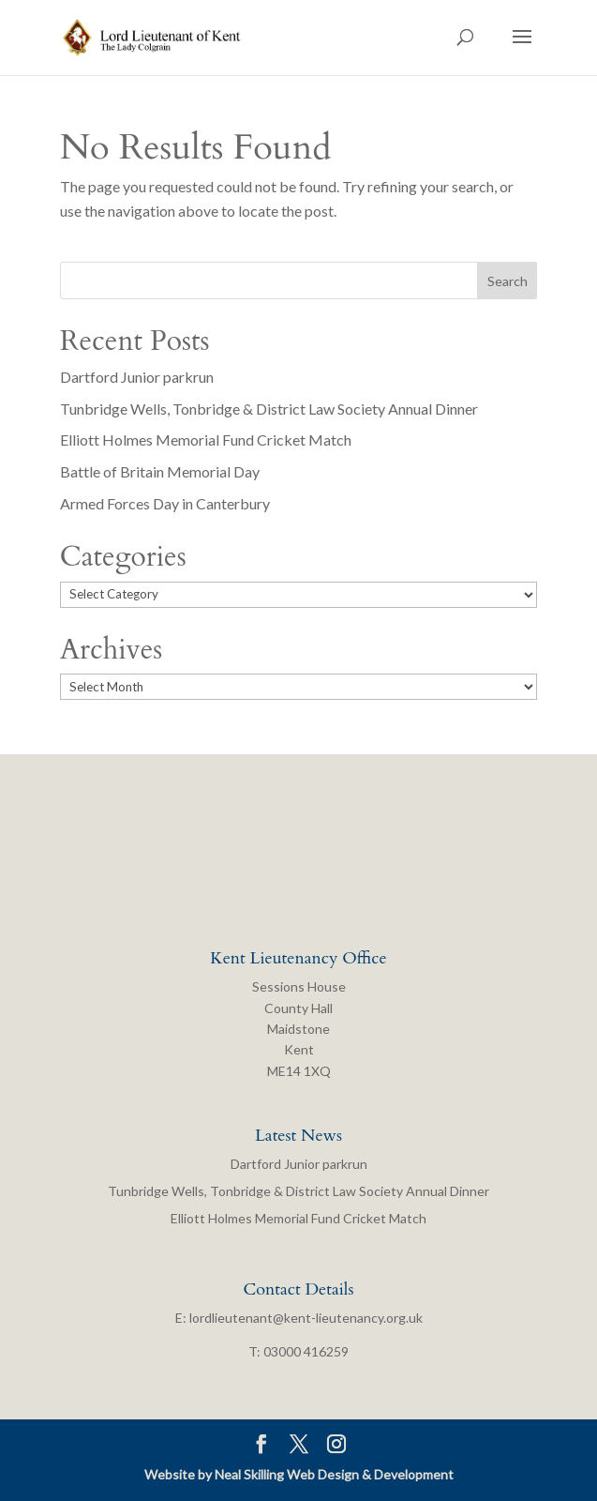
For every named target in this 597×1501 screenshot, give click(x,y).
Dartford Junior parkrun (137, 377)
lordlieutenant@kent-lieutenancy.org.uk (306, 1318)
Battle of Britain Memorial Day (160, 471)
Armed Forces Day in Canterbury (165, 503)
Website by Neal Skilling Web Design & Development (299, 1474)
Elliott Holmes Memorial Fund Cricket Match (205, 439)
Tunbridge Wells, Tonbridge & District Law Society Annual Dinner (269, 408)
